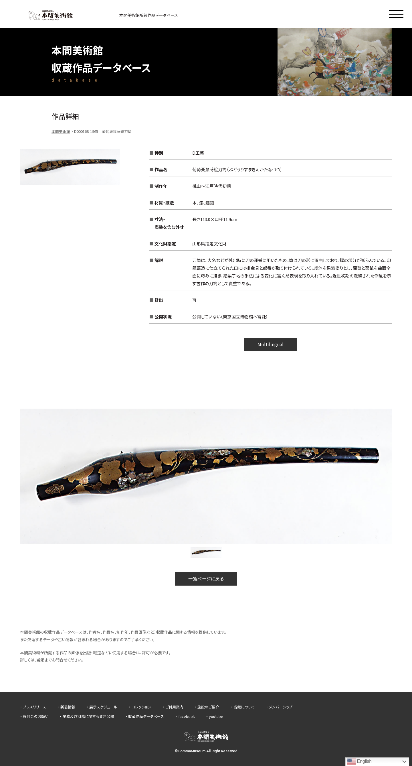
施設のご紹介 (208, 707)
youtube (216, 717)
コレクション (141, 707)
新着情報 (67, 707)
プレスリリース (34, 707)
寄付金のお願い (35, 717)
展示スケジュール (103, 707)
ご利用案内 (174, 707)
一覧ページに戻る (206, 579)
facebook (186, 717)
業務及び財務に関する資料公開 (88, 717)
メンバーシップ (280, 707)
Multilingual (271, 344)
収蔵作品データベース (146, 717)
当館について (244, 707)
